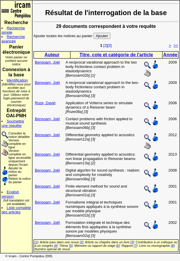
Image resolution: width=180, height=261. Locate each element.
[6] (118, 245)
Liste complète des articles (16, 210)
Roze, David (45, 103)
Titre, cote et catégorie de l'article (116, 54)
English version (10, 194)
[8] (172, 245)
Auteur (52, 54)
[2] (105, 45)
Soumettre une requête (12, 123)
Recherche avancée (13, 39)
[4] (55, 245)
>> (176, 45)
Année (170, 54)
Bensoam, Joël (47, 62)
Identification (17, 80)
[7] (135, 245)
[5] (71, 245)
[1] (36, 242)
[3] (109, 45)
